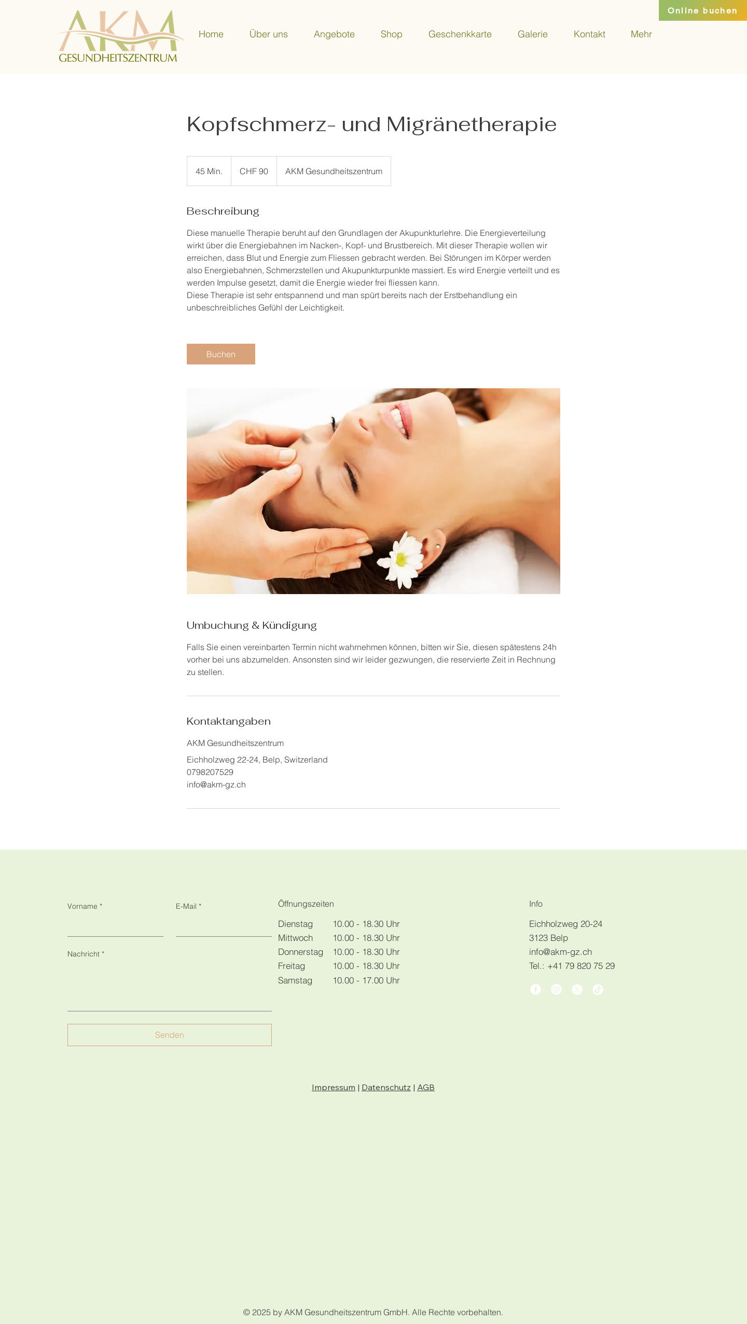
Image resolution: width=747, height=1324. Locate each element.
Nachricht (85, 954)
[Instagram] (556, 989)
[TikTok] (597, 989)
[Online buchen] (703, 10)
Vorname (84, 907)
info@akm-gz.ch (560, 951)
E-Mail (188, 907)
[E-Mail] (221, 925)
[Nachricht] (169, 987)
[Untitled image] (373, 491)
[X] (577, 989)
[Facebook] (535, 989)
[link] (221, 354)
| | (373, 1087)
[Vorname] (112, 925)
